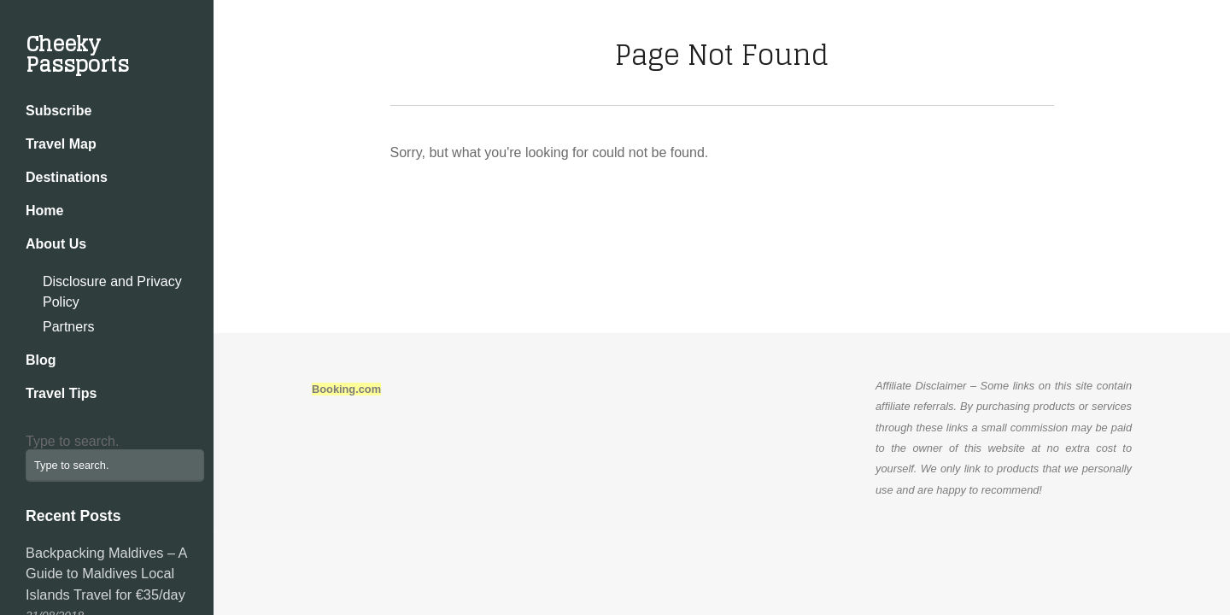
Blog (41, 360)
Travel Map (61, 144)
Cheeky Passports (77, 54)
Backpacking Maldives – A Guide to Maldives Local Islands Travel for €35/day (106, 573)
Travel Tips (61, 393)
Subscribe (58, 110)
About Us (56, 244)
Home (44, 210)
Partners (68, 326)
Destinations (67, 177)
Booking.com (346, 389)
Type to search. (72, 441)
